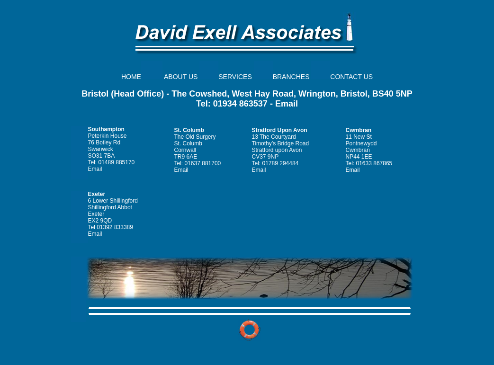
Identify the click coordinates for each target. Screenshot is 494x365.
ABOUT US (181, 76)
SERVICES (235, 76)
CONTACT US (351, 76)
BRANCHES (291, 76)
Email (286, 103)
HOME (131, 76)
